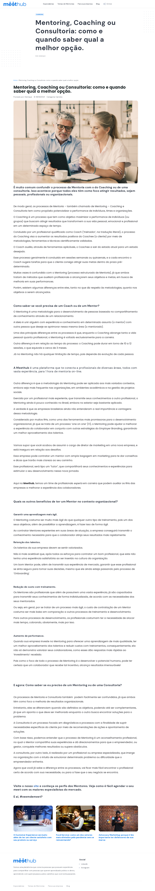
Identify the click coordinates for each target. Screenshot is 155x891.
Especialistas (48, 4)
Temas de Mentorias (65, 4)
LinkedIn (84, 864)
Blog (98, 4)
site (36, 786)
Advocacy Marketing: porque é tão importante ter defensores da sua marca (116, 837)
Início (15, 80)
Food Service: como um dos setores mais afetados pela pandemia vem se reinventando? (75, 837)
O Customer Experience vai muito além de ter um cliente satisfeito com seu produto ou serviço (32, 837)
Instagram (85, 867)
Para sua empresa (85, 4)
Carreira (39, 14)
